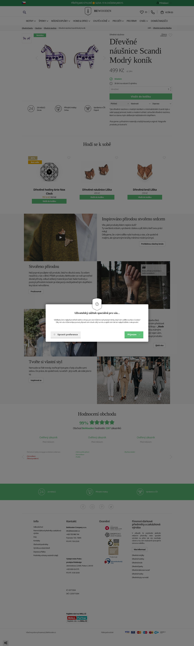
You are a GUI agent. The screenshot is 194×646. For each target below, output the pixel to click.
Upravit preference (66, 334)
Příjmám (133, 334)
